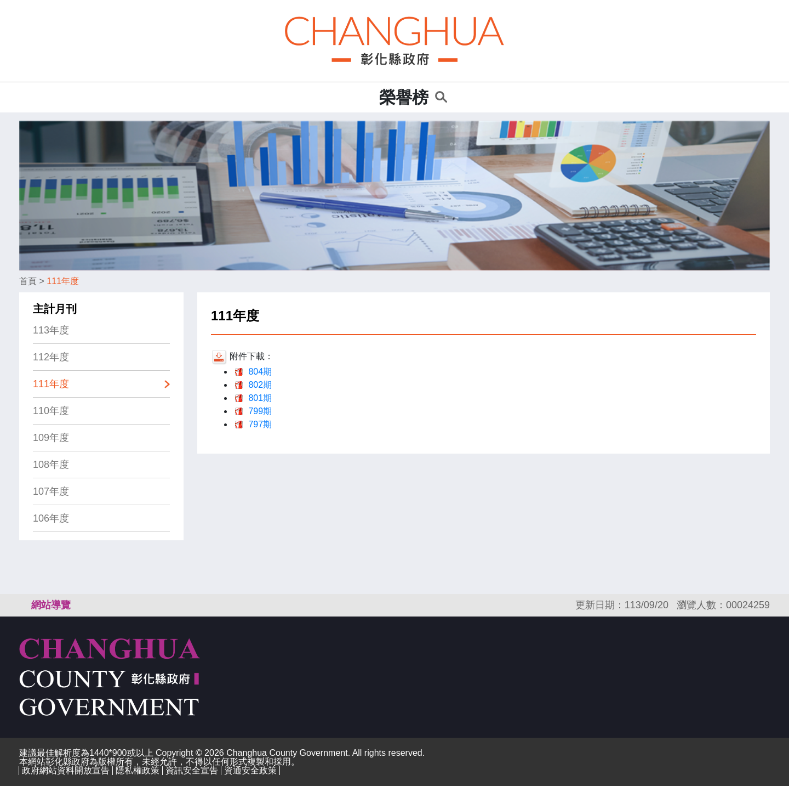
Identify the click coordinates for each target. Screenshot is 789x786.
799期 (260, 411)
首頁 (28, 281)
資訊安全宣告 (191, 770)
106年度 (51, 518)
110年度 (51, 410)
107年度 (51, 491)
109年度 (51, 437)
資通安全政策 (250, 770)
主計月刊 (55, 309)
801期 (260, 398)
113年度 (51, 330)
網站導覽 (51, 605)
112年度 (51, 357)
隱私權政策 (137, 770)
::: (367, 97)
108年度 (51, 464)
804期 (260, 371)
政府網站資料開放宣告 (66, 770)
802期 (260, 384)
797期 (260, 424)
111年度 (63, 281)
